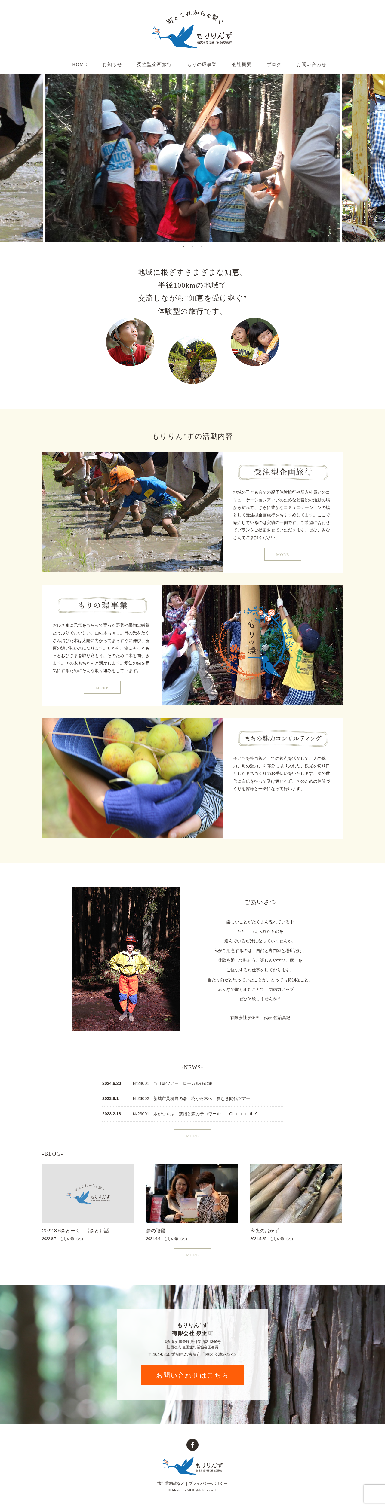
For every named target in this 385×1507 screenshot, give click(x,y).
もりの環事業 (202, 64)
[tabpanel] (192, 158)
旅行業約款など (171, 1483)
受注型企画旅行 (154, 64)
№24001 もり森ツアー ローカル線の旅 (172, 1083)
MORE (282, 554)
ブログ (274, 64)
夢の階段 (155, 1230)
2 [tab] (192, 246)
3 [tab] (202, 246)
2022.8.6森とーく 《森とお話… (78, 1230)
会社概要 (242, 64)
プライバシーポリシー (208, 1483)
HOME (79, 64)
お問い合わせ (311, 64)
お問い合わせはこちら (192, 1375)
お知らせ (112, 64)
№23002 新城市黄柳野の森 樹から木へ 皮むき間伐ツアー (191, 1098)
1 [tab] (183, 246)
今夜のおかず (264, 1230)
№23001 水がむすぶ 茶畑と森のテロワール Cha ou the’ (195, 1113)
